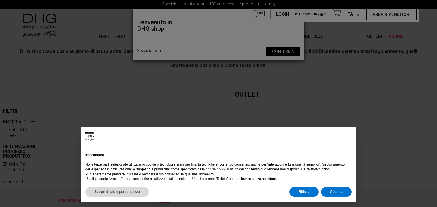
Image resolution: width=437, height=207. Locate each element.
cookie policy (215, 169)
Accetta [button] (336, 192)
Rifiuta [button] (304, 192)
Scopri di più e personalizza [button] (117, 192)
